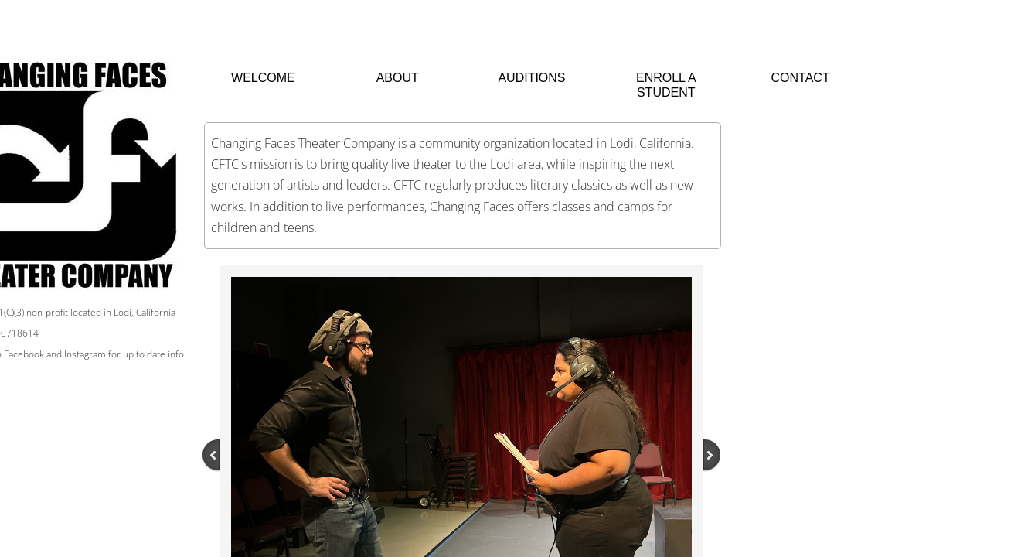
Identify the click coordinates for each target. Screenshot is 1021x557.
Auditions (531, 77)
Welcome (263, 77)
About (397, 77)
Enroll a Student (666, 85)
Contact (800, 77)
